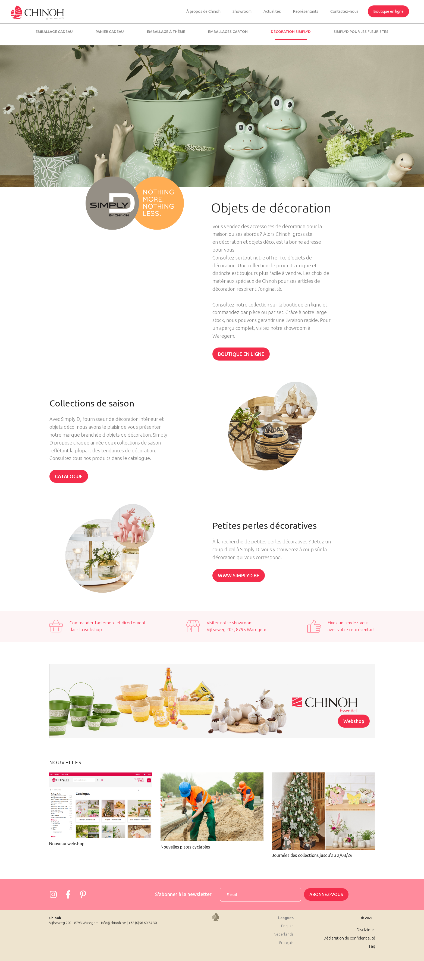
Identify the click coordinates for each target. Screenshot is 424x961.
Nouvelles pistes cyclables (185, 846)
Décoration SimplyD (291, 31)
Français (286, 943)
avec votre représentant (351, 629)
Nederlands (284, 934)
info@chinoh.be (113, 923)
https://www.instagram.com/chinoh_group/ (53, 894)
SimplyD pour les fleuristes (361, 31)
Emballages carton (228, 31)
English (287, 926)
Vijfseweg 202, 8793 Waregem (236, 629)
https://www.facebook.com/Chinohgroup (68, 894)
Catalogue (69, 476)
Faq (372, 946)
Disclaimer (366, 930)
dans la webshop (86, 629)
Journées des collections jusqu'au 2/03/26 (312, 855)
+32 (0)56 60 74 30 (142, 923)
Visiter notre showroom (230, 622)
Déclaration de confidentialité (349, 938)
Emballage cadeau (54, 31)
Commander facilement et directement (108, 622)
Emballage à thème (166, 31)
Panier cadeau (110, 31)
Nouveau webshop (66, 843)
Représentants (305, 11)
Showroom (242, 11)
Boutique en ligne (388, 11)
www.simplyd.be (238, 575)
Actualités (272, 11)
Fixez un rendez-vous (348, 622)
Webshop (353, 721)
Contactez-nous (344, 11)
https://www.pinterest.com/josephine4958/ (83, 894)
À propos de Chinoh (203, 11)
